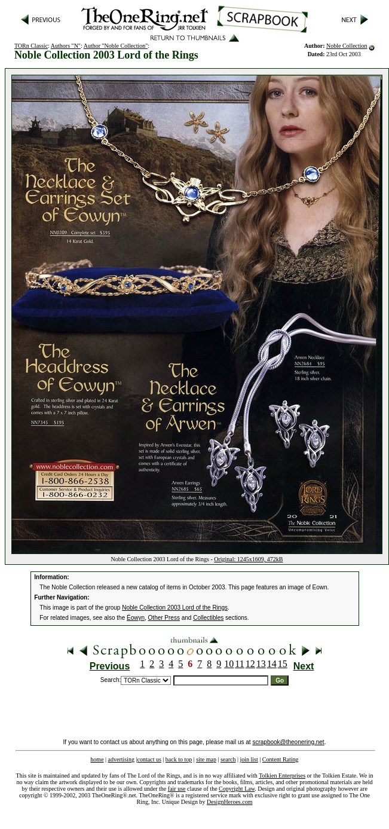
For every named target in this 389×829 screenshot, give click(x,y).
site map (206, 759)
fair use (177, 788)
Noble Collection (346, 45)
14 (272, 664)
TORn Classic (31, 45)
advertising (121, 759)
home (96, 759)
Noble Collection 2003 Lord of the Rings (175, 607)
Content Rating (280, 759)
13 (261, 664)
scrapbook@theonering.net (288, 742)
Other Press (164, 617)
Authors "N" (66, 45)
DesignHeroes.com (229, 802)
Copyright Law (237, 788)
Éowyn (136, 617)
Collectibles (208, 617)
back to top (179, 759)
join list (249, 759)
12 (250, 664)
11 (239, 664)
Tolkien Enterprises (282, 775)
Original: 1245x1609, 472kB (248, 559)
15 (282, 664)
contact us (149, 759)
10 (229, 664)
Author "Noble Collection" (116, 45)
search (228, 759)
